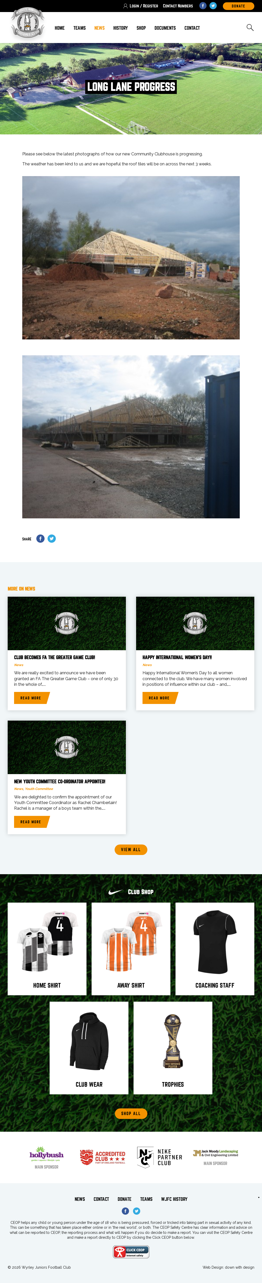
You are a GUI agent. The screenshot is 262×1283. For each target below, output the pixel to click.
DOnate (238, 6)
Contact (192, 28)
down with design (239, 1267)
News (99, 28)
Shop (141, 28)
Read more (30, 698)
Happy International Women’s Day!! (177, 657)
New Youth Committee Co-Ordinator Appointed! (59, 781)
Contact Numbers (178, 6)
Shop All (131, 1113)
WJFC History (174, 1199)
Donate (125, 1199)
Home (60, 28)
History (120, 28)
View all (131, 850)
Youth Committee (39, 789)
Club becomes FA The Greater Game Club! (54, 657)
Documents (165, 28)
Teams (79, 28)
